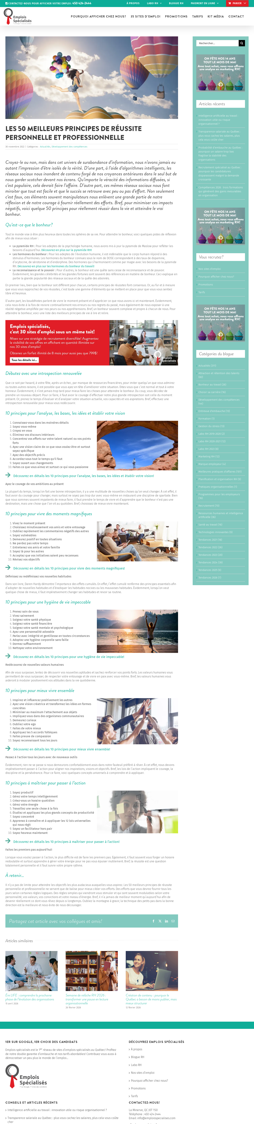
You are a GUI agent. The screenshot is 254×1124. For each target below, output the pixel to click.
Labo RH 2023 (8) (208, 449)
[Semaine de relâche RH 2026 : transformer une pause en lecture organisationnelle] (92, 952)
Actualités (45, 146)
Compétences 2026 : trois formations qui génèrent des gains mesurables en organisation (220, 191)
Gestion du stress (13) (211, 426)
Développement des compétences (69, 146)
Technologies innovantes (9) (215, 532)
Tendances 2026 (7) (209, 577)
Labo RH (136, 1065)
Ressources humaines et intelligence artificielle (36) (220, 515)
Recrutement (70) (208, 505)
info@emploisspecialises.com (156, 1118)
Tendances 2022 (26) (210, 547)
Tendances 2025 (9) (209, 570)
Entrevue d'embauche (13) (214, 411)
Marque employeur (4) (212, 464)
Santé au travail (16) (210, 524)
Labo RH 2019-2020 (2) (211, 433)
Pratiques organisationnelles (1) (217, 486)
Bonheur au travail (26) (212, 384)
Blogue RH (137, 1057)
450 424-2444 (152, 1114)
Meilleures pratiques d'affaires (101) (220, 471)
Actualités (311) (207, 365)
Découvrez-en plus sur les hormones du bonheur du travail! (55, 266)
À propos (136, 1049)
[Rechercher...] (217, 43)
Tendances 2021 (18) (210, 539)
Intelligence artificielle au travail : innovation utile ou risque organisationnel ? (218, 119)
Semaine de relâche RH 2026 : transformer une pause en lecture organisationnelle (87, 999)
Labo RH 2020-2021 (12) (211, 441)
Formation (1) (206, 418)
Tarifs (201, 292)
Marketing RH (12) (209, 456)
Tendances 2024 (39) (210, 562)
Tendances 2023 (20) (210, 555)
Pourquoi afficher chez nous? (216, 276)
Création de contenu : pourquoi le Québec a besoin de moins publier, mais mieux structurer (151, 999)
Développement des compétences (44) (219, 401)
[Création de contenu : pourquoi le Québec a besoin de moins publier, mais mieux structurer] (152, 952)
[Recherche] (242, 43)
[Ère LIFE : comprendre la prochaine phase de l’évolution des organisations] (31, 952)
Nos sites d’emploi (209, 269)
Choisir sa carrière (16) (212, 392)
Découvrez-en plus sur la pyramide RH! (66, 250)
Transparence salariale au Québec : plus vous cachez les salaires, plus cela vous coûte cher (219, 135)
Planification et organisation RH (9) (219, 479)
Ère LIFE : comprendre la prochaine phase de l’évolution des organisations (29, 997)
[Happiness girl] (91, 77)
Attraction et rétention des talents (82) (218, 375)
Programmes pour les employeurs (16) (219, 496)
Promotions (205, 284)
